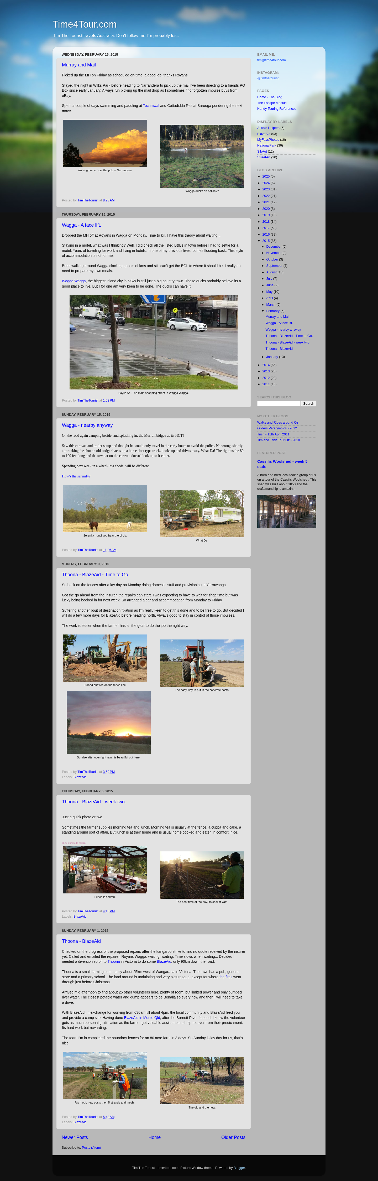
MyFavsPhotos (268, 140)
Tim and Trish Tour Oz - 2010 (278, 440)
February (273, 311)
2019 (266, 215)
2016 (266, 234)
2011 (266, 384)
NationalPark (266, 145)
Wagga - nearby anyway (87, 425)
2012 (266, 378)
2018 (266, 221)
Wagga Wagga (74, 281)
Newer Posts (75, 1137)
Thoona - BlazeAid (81, 941)
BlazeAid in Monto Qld (142, 1018)
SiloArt (262, 151)
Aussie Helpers (268, 128)
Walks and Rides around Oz (277, 422)
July (269, 278)
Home (154, 1137)
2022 (266, 196)
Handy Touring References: (277, 109)
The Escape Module (272, 103)
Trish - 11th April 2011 (273, 434)
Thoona (114, 961)
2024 (266, 183)
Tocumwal (151, 105)
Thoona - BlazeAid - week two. (94, 801)
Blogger (239, 1168)
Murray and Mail (79, 64)
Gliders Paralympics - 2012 (277, 428)
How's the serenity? (76, 476)
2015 (266, 241)
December (274, 246)
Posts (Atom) (91, 1147)
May (270, 292)
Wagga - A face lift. (81, 225)
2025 (266, 176)
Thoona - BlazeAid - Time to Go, (95, 574)
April (270, 298)
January (272, 357)
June (270, 285)
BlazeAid (80, 777)
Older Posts (233, 1137)
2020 (266, 209)
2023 (266, 189)
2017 (266, 228)
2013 (266, 371)
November (274, 253)
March (271, 304)
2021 (266, 202)
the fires (225, 977)
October (272, 259)
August (272, 272)
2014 (266, 365)
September (275, 266)
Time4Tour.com (84, 24)
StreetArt (263, 157)
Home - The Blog (269, 97)
